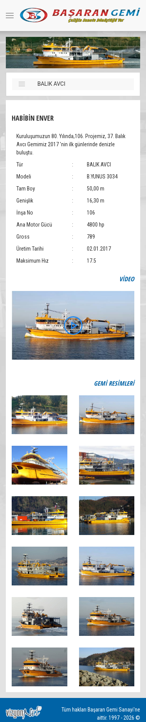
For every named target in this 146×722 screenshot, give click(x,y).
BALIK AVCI (51, 84)
